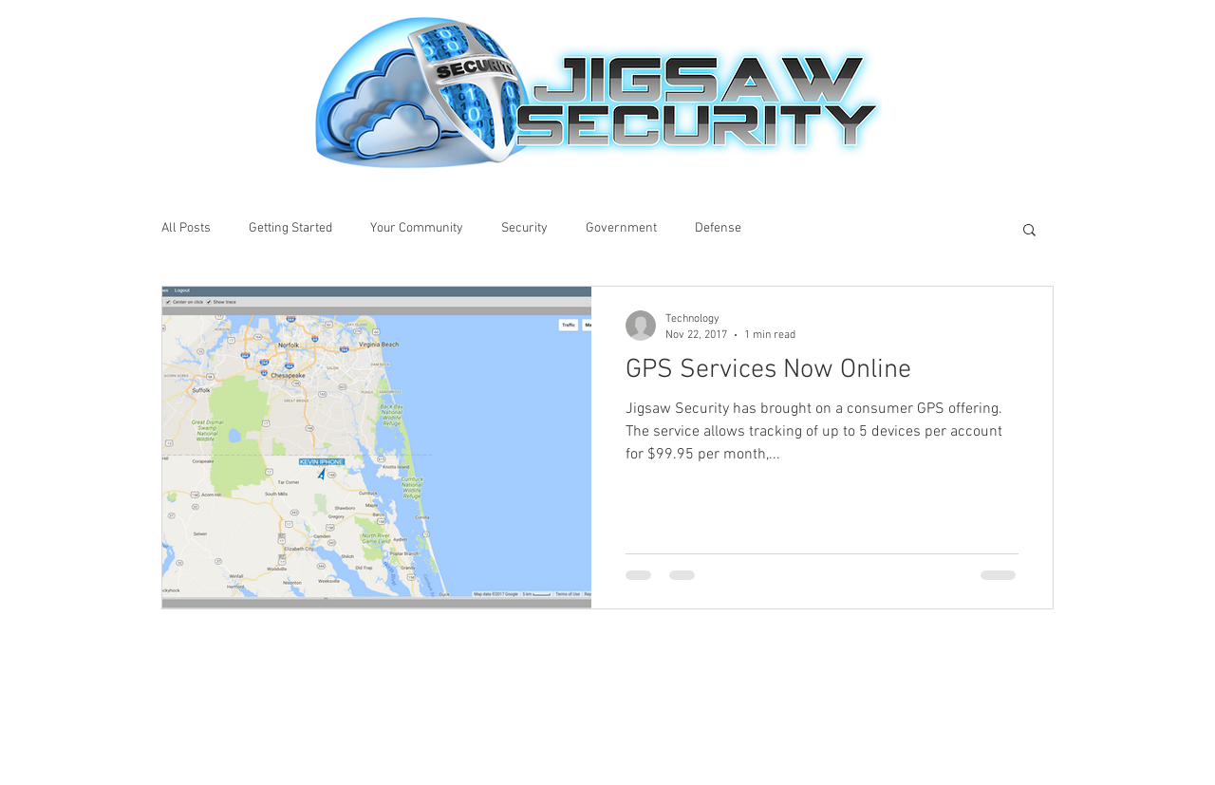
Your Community (416, 228)
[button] (1029, 231)
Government (621, 228)
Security (524, 228)
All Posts (186, 228)
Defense (718, 228)
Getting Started (290, 228)
